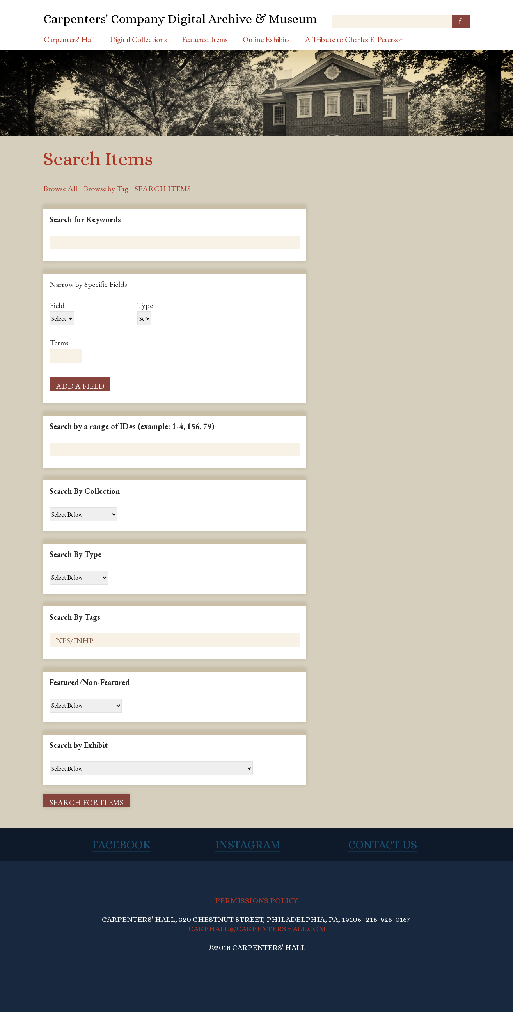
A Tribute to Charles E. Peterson (354, 39)
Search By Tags (75, 617)
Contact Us (382, 844)
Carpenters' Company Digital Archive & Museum (180, 19)
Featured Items (205, 39)
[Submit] (461, 21)
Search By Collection (85, 491)
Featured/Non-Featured (90, 682)
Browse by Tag (105, 188)
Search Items (163, 188)
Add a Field (80, 386)
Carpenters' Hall (69, 39)
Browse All (60, 188)
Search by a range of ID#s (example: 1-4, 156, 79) (132, 426)
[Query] (401, 21)
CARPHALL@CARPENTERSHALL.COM (257, 928)
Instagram (247, 844)
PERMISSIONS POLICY (256, 900)
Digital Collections (138, 39)
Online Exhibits (266, 39)
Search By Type (75, 554)
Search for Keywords (85, 219)
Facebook (121, 844)
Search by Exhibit (79, 745)
